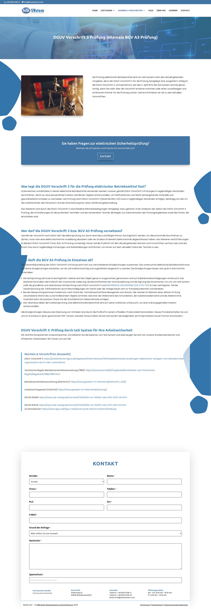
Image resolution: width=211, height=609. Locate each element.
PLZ (31, 512)
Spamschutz (36, 585)
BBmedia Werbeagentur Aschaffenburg (55, 605)
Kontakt (105, 156)
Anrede (33, 486)
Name (111, 486)
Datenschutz (157, 605)
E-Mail (33, 525)
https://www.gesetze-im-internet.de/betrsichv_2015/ (98, 371)
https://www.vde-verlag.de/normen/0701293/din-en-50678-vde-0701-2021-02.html (82, 394)
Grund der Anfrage (39, 538)
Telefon (111, 499)
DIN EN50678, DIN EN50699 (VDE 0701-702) (128, 274)
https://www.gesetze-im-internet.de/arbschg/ (82, 378)
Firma (33, 499)
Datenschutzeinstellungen (176, 605)
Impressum (145, 605)
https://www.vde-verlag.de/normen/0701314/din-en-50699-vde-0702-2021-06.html (83, 386)
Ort (109, 512)
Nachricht (35, 551)
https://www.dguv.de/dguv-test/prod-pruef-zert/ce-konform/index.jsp (79, 398)
